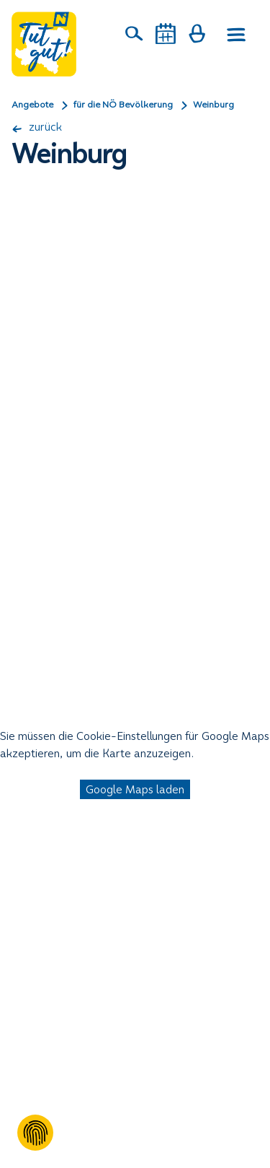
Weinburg (213, 104)
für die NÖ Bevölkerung (123, 104)
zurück (37, 126)
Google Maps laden (135, 789)
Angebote (32, 104)
